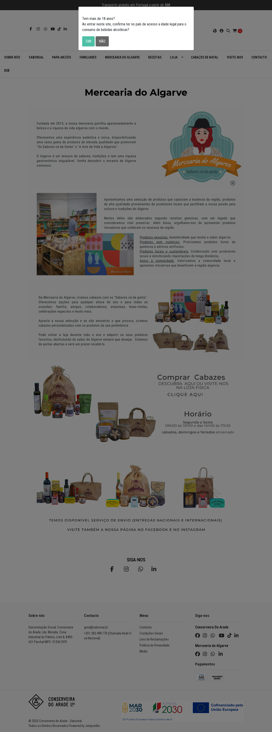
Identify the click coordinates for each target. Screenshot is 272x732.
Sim (88, 41)
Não (102, 41)
